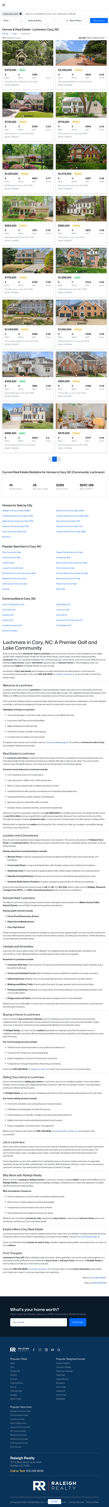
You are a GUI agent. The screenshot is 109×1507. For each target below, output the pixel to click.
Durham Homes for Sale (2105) (70, 510)
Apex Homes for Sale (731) (68, 521)
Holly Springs (16, 1391)
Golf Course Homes (19, 1443)
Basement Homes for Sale (68, 578)
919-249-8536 (99, 1283)
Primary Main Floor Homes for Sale (72, 573)
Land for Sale (8, 562)
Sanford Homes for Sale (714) (69, 526)
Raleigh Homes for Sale (20, 1411)
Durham (14, 1379)
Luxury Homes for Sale (12, 568)
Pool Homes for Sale (65, 568)
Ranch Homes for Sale (66, 583)
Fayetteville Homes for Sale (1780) (17, 516)
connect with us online (66, 1131)
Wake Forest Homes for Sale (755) (17, 521)
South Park (61, 1395)
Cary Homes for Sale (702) (14, 531)
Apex (12, 1363)
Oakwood (60, 1391)
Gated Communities (19, 1439)
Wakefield (60, 1399)
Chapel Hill (15, 1371)
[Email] (38, 1322)
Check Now (77, 1322)
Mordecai (60, 1383)
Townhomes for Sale (11, 557)
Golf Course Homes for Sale (15, 583)
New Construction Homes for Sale (71, 562)
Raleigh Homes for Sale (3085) (16, 510)
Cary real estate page (57, 742)
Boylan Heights (63, 1363)
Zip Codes (60, 589)
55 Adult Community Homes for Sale (19, 573)
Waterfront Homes (18, 1435)
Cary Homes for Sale (11, 552)
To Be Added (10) (63, 625)
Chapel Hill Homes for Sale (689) (71, 531)
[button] (3, 5)
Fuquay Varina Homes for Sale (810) (72, 516)
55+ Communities (18, 1431)
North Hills (61, 1387)
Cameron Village (63, 1367)
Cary (12, 1367)
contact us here (39, 1069)
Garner (13, 1387)
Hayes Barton (62, 1379)
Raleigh (13, 1395)
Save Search (99, 20)
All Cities (7, 537)
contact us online (65, 674)
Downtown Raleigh (64, 1371)
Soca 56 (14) (61, 615)
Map (54, 1501)
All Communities (11, 630)
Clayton (13, 1375)
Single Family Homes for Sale (69, 552)
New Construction (18, 1423)
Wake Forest (15, 1399)
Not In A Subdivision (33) (13, 604)
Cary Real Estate (98, 1277)
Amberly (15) (8, 615)
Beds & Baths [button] (41, 20)
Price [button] (13, 20)
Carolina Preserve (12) (12, 625)
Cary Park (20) (8, 609)
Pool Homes (15, 1447)
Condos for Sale (63, 557)
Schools (6, 589)
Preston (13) (7, 620)
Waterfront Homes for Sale (14, 578)
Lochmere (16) (62, 609)
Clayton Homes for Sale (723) (15, 526)
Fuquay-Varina (16, 1383)
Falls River (60, 1375)
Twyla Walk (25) (63, 604)
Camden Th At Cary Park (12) (69, 620)
